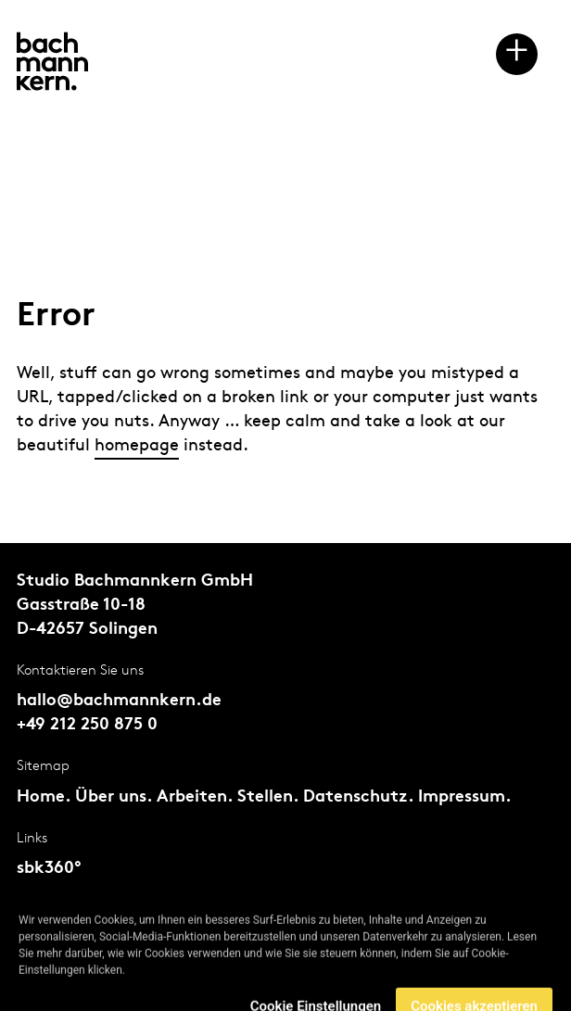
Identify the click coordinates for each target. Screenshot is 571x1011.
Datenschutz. (358, 797)
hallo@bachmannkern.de (119, 701)
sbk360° (49, 869)
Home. (43, 797)
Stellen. (267, 797)
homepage (137, 445)
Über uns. (113, 797)
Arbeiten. (195, 797)
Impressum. (465, 797)
